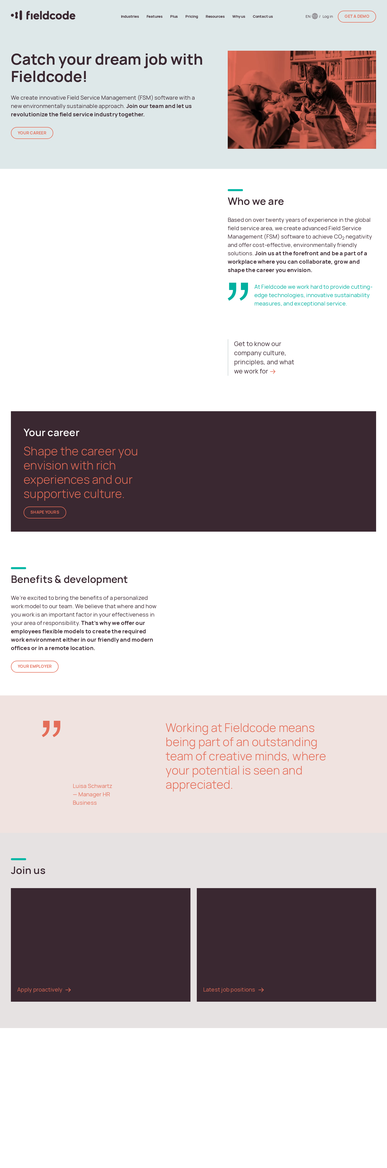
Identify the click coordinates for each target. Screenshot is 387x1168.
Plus (174, 16)
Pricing (191, 16)
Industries (130, 16)
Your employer (35, 666)
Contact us (263, 16)
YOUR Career (32, 133)
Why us (238, 16)
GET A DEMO (357, 16)
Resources (215, 16)
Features (155, 16)
